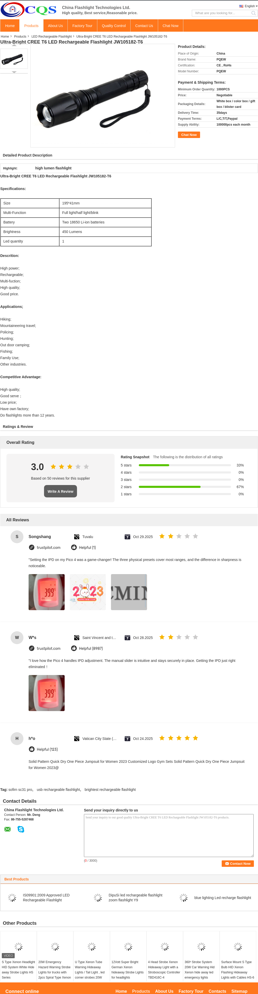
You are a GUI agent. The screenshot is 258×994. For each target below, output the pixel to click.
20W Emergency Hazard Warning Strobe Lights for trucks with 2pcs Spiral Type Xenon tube (54, 972)
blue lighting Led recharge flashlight (222, 898)
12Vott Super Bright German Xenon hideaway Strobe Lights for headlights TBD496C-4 (127, 972)
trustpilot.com (49, 548)
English (250, 6)
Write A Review (60, 491)
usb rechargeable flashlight (58, 790)
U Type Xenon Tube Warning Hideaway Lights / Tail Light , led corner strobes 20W (90, 969)
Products (31, 26)
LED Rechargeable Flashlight (51, 36)
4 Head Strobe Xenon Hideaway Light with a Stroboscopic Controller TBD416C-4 (164, 969)
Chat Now (170, 26)
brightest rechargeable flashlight (110, 790)
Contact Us (144, 26)
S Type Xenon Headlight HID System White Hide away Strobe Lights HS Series (18, 969)
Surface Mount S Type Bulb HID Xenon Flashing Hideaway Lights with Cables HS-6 (237, 969)
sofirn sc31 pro (20, 790)
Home (10, 26)
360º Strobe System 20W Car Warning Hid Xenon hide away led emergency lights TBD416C (199, 972)
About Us (55, 26)
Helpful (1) (87, 548)
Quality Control (114, 26)
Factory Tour (82, 26)
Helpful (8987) (91, 648)
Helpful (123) (47, 749)
